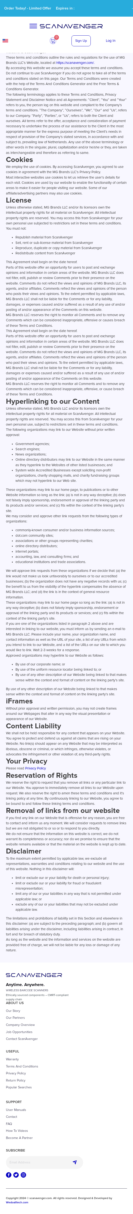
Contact (11, 1117)
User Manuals (16, 1110)
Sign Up (81, 41)
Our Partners (15, 1018)
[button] (53, 40)
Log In (110, 41)
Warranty (12, 1059)
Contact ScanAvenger (22, 1039)
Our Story (13, 1011)
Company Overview (20, 1025)
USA (18, 41)
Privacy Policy (35, 768)
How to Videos (17, 1131)
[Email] (44, 1162)
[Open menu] (33, 26)
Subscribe (74, 1162)
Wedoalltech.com (17, 1202)
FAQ (9, 1124)
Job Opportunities (19, 1032)
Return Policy (15, 1080)
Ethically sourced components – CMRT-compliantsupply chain (37, 997)
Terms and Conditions (22, 1066)
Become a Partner (19, 1138)
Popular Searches (19, 1087)
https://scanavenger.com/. (75, 63)
